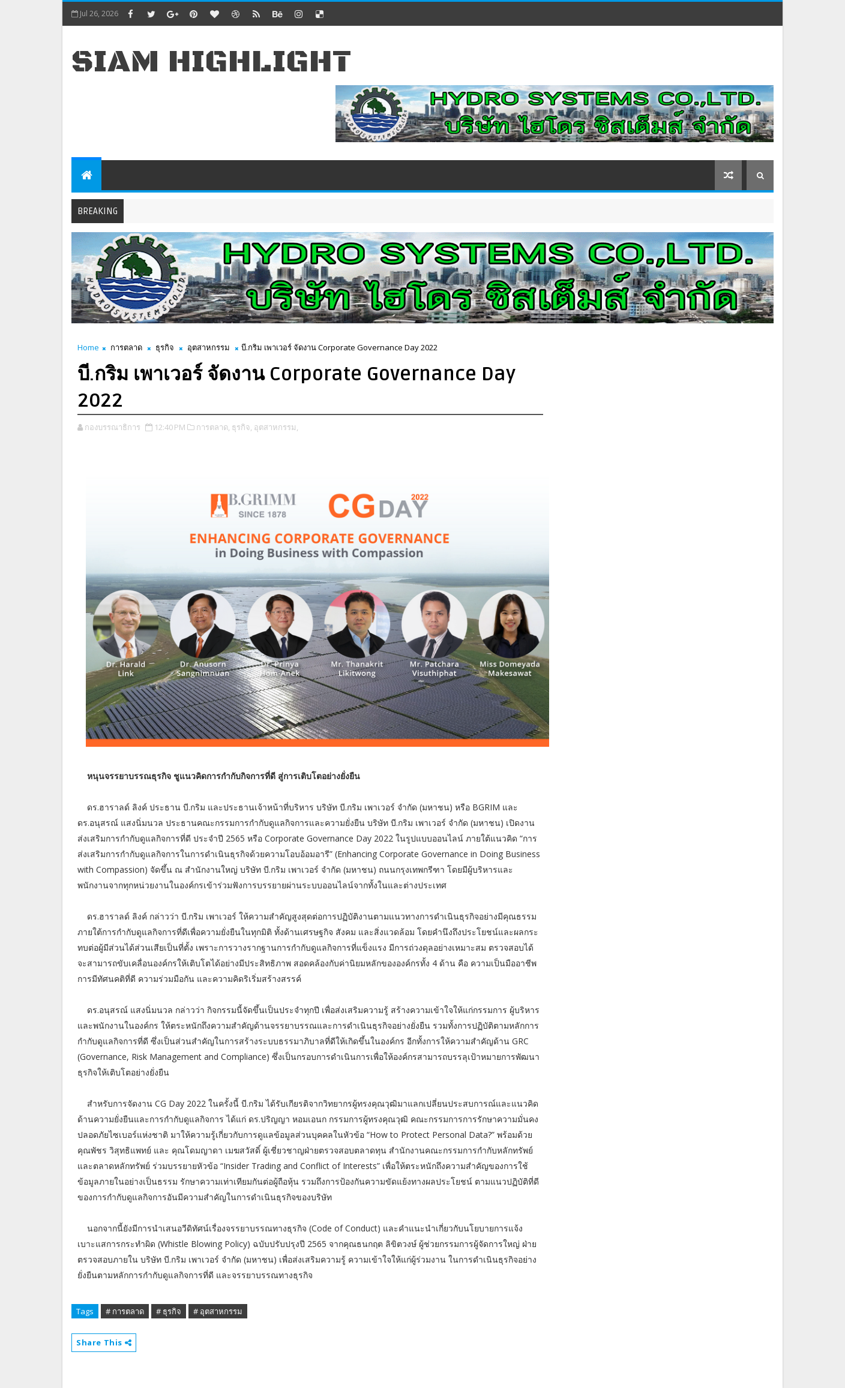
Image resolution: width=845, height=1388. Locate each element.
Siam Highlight (211, 62)
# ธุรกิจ (168, 1311)
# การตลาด (125, 1311)
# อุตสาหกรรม (217, 1311)
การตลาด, (213, 427)
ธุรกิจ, (242, 427)
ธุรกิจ (164, 347)
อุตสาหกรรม (208, 347)
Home (88, 347)
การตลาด (126, 347)
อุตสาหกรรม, (276, 427)
